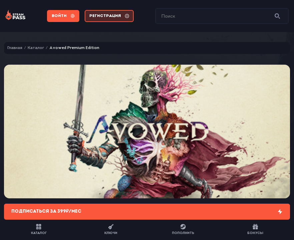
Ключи (110, 229)
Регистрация (109, 16)
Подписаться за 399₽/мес (147, 211)
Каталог (39, 229)
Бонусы (255, 229)
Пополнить (183, 229)
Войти (63, 16)
